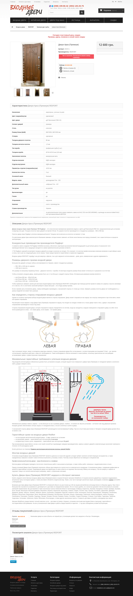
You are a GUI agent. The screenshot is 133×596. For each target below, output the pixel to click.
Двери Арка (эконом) (17, 556)
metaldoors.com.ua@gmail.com (106, 588)
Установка (37, 2)
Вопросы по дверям (75, 580)
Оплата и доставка (25, 2)
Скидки (113, 20)
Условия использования (17, 585)
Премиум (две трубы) (43, 27)
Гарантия (47, 2)
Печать (63, 77)
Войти (120, 1)
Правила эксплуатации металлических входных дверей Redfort (50, 449)
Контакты (65, 2)
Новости (72, 585)
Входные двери (19, 20)
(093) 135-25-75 (76, 6)
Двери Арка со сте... (74, 556)
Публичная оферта (15, 588)
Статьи (71, 583)
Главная (12, 2)
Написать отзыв (68, 71)
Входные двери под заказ (58, 585)
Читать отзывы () (69, 68)
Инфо (71, 588)
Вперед (53, 93)
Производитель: (63, 52)
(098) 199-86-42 (61, 6)
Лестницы (75, 20)
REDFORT (31, 27)
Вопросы (56, 2)
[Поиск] (81, 12)
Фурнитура (94, 20)
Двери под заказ (57, 20)
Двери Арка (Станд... (36, 556)
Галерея (72, 591)
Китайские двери (38, 20)
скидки (111, 480)
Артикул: (61, 49)
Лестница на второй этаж (58, 588)
